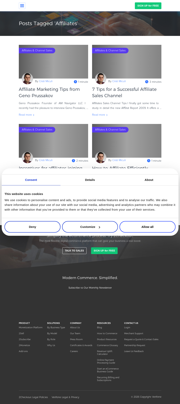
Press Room (76, 339)
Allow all (147, 226)
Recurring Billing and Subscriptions (108, 379)
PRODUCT (24, 323)
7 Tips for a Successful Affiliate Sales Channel (124, 92)
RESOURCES (104, 323)
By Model (52, 333)
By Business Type (56, 327)
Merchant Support (133, 333)
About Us (75, 327)
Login (127, 327)
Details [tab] (90, 179)
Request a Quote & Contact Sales (141, 339)
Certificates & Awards (81, 345)
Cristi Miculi (45, 81)
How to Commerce (107, 333)
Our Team (75, 333)
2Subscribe (24, 339)
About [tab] (149, 179)
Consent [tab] (31, 179)
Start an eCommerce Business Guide (108, 370)
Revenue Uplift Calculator (104, 352)
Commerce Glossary (107, 345)
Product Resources (107, 339)
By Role (51, 339)
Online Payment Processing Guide (106, 361)
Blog (99, 327)
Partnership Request (134, 345)
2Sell (21, 333)
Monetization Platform (30, 327)
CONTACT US (131, 323)
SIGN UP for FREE (148, 5)
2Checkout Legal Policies (33, 397)
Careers (74, 351)
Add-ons (23, 351)
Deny (32, 226)
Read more (25, 114)
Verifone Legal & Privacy (65, 397)
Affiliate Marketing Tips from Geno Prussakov (49, 92)
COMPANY (75, 323)
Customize (90, 226)
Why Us (51, 345)
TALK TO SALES (74, 250)
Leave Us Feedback (134, 351)
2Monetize (24, 345)
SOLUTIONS (53, 323)
